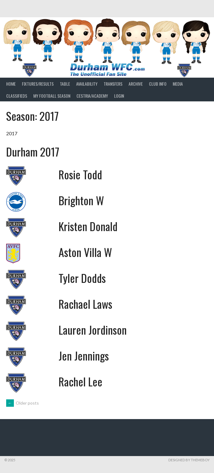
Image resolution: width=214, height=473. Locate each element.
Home (11, 83)
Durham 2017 (32, 151)
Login (119, 95)
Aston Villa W (85, 252)
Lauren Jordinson (93, 329)
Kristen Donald (88, 226)
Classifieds (16, 95)
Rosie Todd (80, 174)
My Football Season (51, 95)
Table (65, 83)
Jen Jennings (84, 355)
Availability (86, 83)
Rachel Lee (80, 381)
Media (178, 83)
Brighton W (81, 200)
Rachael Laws (85, 304)
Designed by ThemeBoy (189, 460)
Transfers (113, 83)
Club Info (158, 83)
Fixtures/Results (38, 83)
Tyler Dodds (82, 278)
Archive (136, 83)
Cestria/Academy (92, 95)
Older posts (22, 403)
